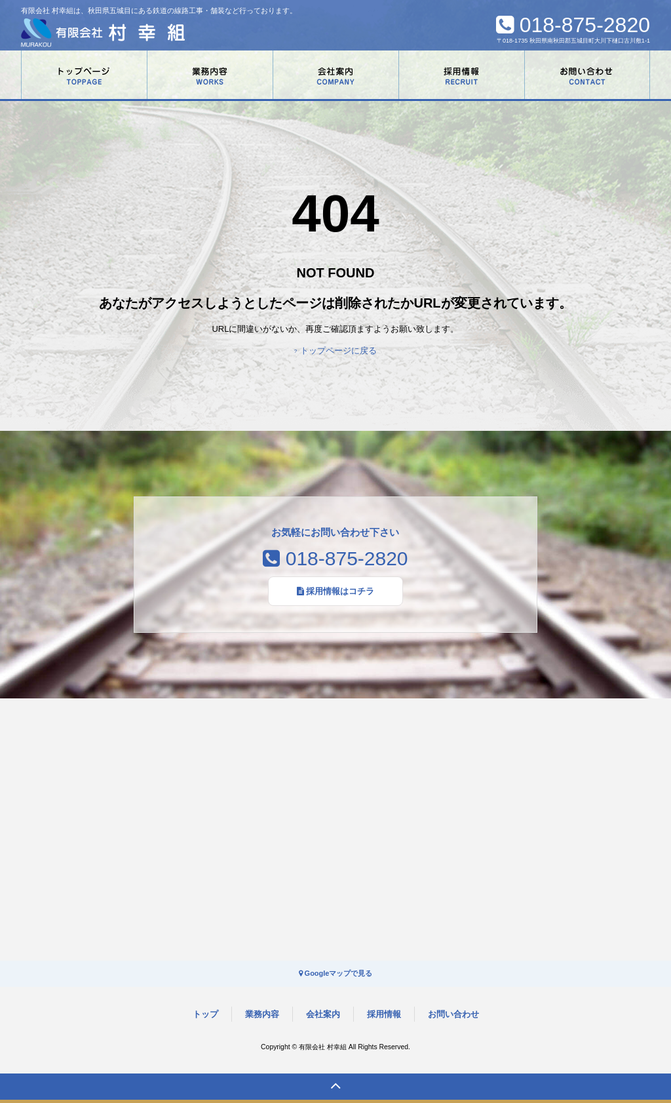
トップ (205, 1014)
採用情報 (384, 1014)
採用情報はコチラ (336, 591)
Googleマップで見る (336, 973)
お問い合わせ (453, 1014)
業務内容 (262, 1014)
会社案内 (323, 1014)
